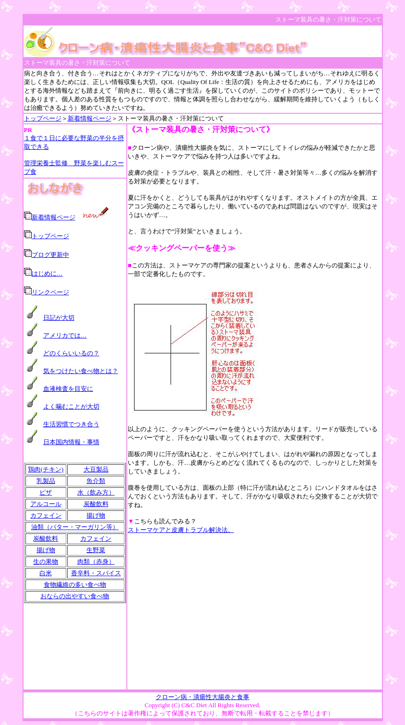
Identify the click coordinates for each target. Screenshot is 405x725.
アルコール (45, 504)
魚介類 (95, 480)
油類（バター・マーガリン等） (75, 527)
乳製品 (46, 480)
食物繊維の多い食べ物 (75, 584)
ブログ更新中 (50, 254)
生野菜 (95, 550)
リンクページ (50, 292)
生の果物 (45, 561)
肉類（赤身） (96, 561)
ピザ (45, 492)
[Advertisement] (255, 611)
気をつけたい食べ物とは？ (80, 371)
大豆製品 (96, 469)
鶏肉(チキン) (45, 469)
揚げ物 (95, 515)
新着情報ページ (89, 118)
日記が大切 (58, 317)
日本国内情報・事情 (71, 442)
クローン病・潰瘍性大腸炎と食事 (202, 697)
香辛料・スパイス (96, 573)
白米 (45, 573)
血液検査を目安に (68, 388)
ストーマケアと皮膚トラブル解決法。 (181, 529)
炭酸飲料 (96, 504)
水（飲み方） (96, 492)
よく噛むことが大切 (71, 406)
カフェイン (45, 515)
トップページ (42, 118)
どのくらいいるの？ (71, 353)
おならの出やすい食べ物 (74, 596)
